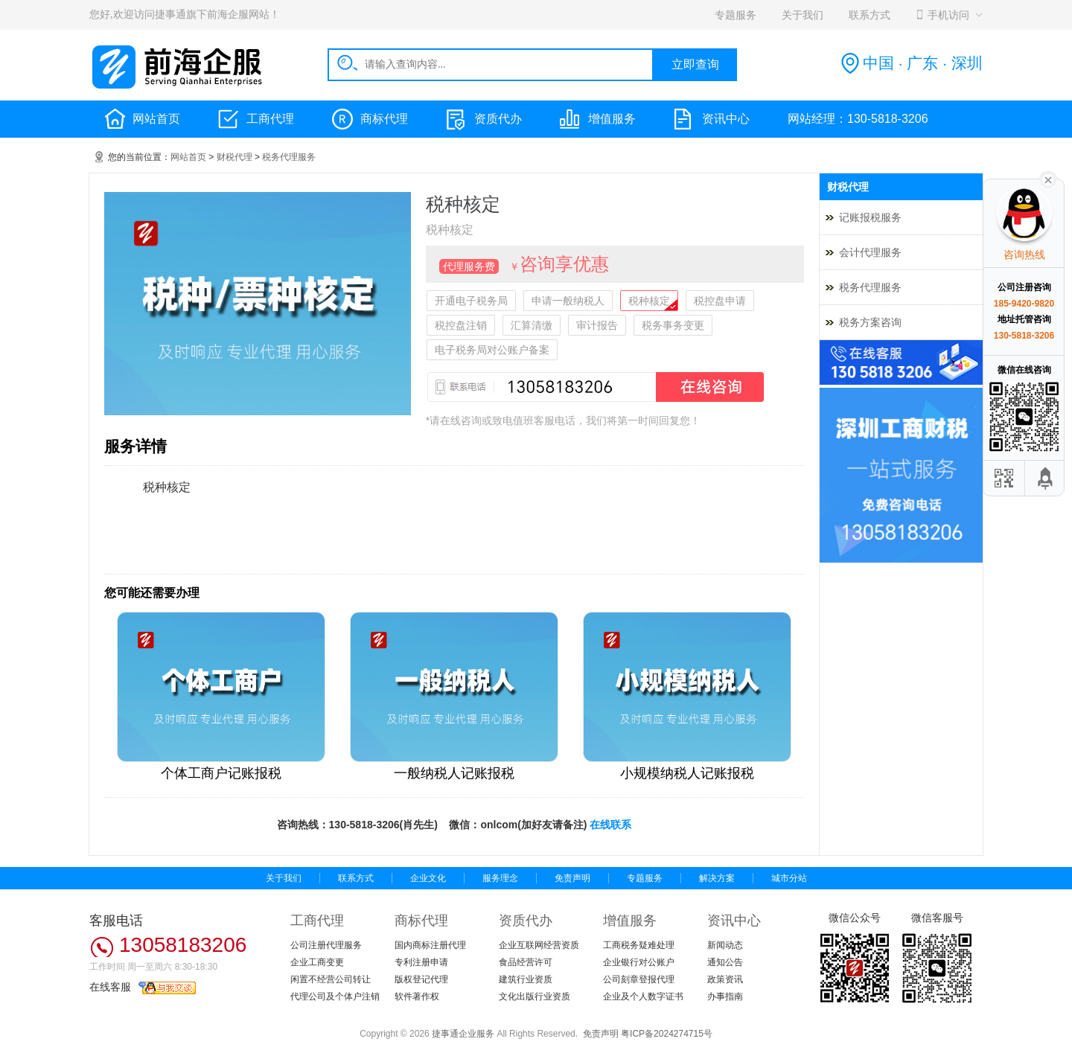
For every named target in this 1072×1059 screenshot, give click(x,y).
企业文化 (428, 878)
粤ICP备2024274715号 (666, 1033)
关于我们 (284, 878)
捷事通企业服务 (463, 1033)
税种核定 (649, 301)
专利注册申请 (421, 962)
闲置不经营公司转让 (330, 979)
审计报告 (597, 325)
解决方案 (717, 878)
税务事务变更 (673, 325)
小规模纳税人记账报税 (687, 773)
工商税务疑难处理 (638, 945)
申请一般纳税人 (568, 301)
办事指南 (725, 996)
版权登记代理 (421, 979)
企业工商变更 (317, 962)
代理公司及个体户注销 (335, 996)
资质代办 (498, 118)
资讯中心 (726, 118)
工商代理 (270, 118)
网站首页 (156, 118)
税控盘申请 (720, 301)
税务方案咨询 (870, 322)
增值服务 (612, 118)
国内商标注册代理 (430, 945)
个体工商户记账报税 (221, 773)
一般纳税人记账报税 (454, 773)
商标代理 (384, 118)
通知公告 (725, 962)
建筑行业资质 (525, 979)
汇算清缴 (531, 325)
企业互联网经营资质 (539, 945)
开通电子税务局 (471, 301)
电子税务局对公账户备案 (492, 350)
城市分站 (789, 878)
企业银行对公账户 (638, 962)
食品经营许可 (525, 962)
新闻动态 (725, 945)
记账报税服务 (870, 217)
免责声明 (572, 878)
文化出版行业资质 (534, 996)
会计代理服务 (870, 252)
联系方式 (356, 878)
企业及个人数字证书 (643, 996)
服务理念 (500, 878)
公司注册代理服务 (326, 945)
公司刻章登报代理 (638, 979)
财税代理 (234, 157)
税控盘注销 (461, 325)
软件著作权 (417, 996)
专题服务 (645, 878)
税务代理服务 (289, 157)
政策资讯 (725, 979)
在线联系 (610, 825)
